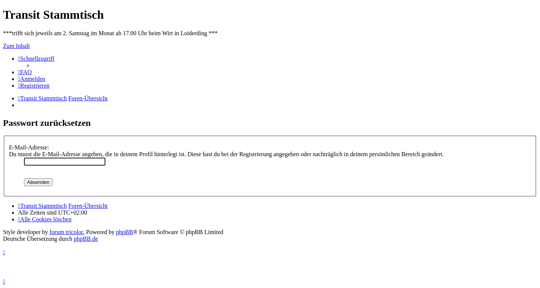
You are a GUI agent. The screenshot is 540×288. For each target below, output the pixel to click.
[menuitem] (25, 72)
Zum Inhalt (16, 46)
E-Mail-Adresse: (29, 147)
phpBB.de (86, 239)
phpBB (124, 232)
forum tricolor (66, 232)
